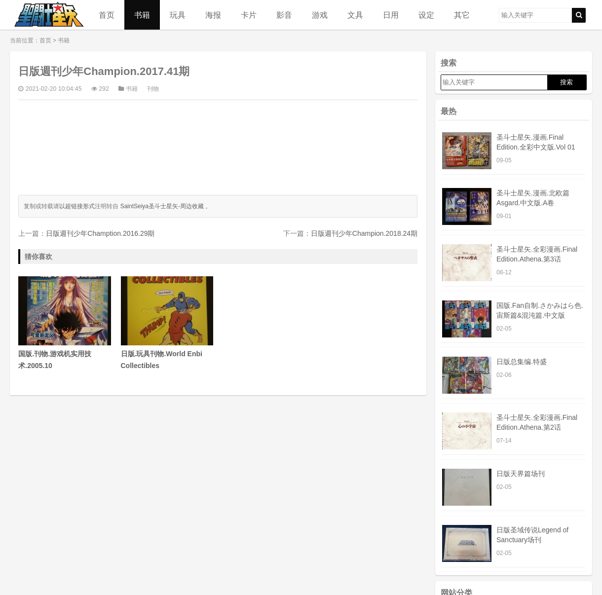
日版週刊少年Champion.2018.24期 (364, 233)
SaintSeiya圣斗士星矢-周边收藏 (162, 206)
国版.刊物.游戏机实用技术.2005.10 (64, 323)
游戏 (320, 14)
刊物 (153, 88)
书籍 (142, 14)
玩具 (178, 14)
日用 (391, 14)
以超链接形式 (77, 206)
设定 (426, 14)
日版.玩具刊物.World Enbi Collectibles (167, 323)
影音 (284, 14)
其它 (462, 14)
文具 (355, 14)
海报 (213, 14)
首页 (106, 14)
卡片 (249, 14)
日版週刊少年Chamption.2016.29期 (100, 233)
